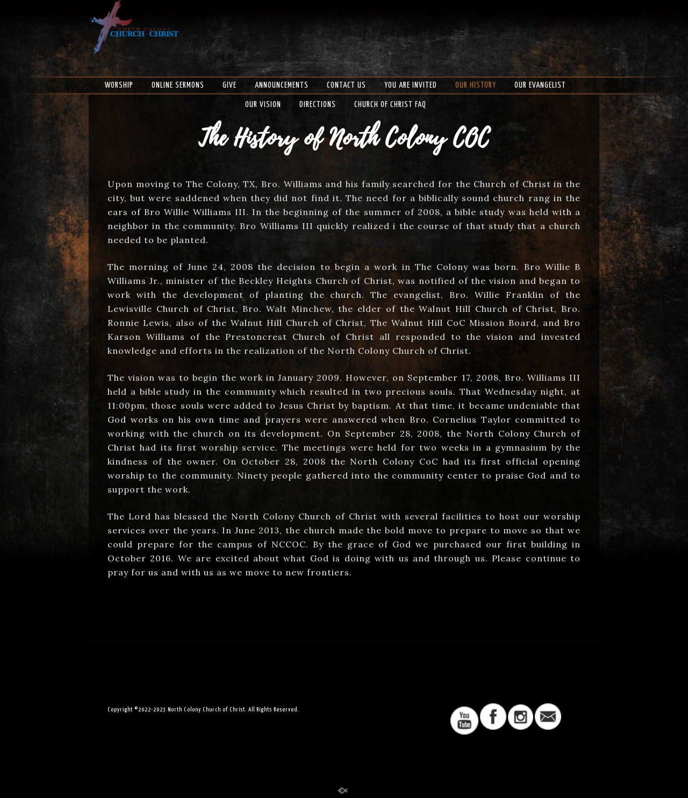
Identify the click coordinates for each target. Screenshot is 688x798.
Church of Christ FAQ (390, 105)
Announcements (282, 85)
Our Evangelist (540, 85)
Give (229, 85)
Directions (317, 105)
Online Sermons (178, 85)
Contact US (346, 85)
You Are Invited (410, 85)
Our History (475, 85)
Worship (119, 85)
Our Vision (263, 105)
